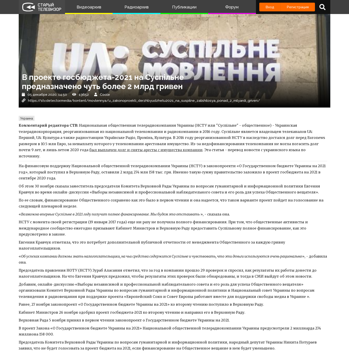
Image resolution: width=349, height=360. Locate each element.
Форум (232, 7)
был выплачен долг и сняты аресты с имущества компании (146, 150)
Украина (26, 118)
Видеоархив (89, 7)
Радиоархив (136, 7)
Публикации (184, 7)
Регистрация (298, 7)
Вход (270, 7)
